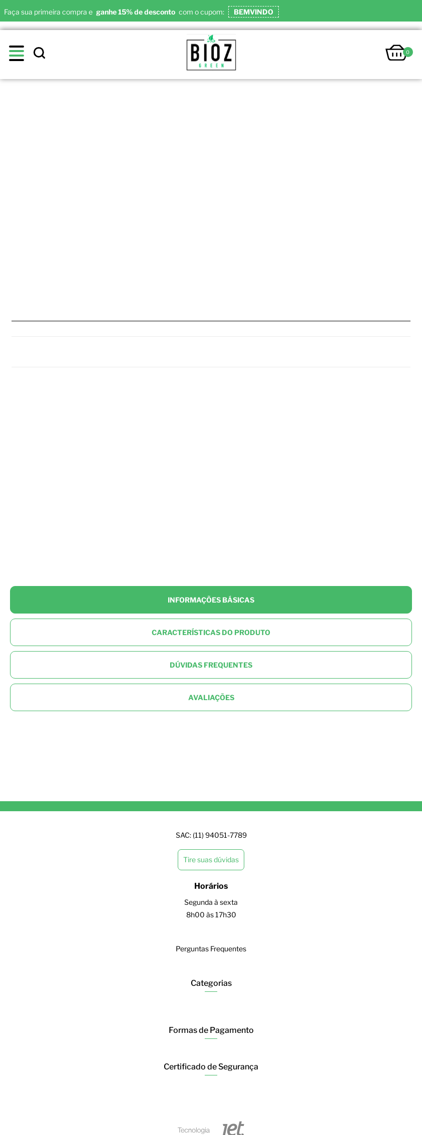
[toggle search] (39, 54)
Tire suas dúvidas (211, 859)
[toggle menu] (19, 53)
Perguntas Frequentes (211, 948)
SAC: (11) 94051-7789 (211, 835)
